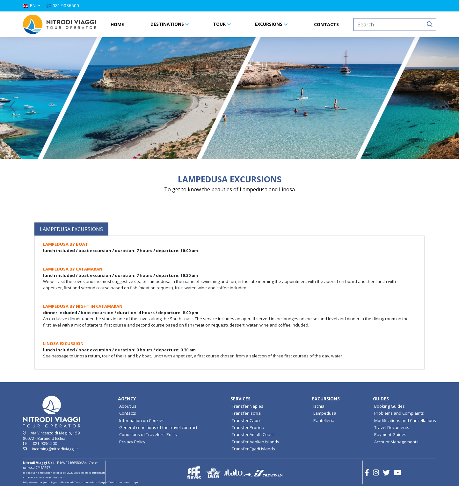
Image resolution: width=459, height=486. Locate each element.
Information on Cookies (141, 420)
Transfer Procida (248, 427)
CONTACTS (326, 24)
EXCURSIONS (268, 24)
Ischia (318, 406)
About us (127, 406)
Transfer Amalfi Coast (253, 434)
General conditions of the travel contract (158, 427)
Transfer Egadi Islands (253, 449)
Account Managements (396, 442)
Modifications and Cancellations (405, 420)
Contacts (127, 413)
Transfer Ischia (246, 413)
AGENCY (127, 399)
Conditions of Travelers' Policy (148, 434)
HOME (117, 24)
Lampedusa (324, 413)
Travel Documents (391, 427)
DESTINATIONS (167, 24)
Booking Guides (389, 406)
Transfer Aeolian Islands (255, 442)
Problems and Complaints (399, 413)
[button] (31, 6)
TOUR (219, 24)
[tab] (71, 229)
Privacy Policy (132, 442)
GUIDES (381, 399)
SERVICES (240, 399)
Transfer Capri (246, 420)
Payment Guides (390, 434)
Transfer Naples (247, 406)
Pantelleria (323, 420)
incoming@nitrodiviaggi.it (55, 449)
